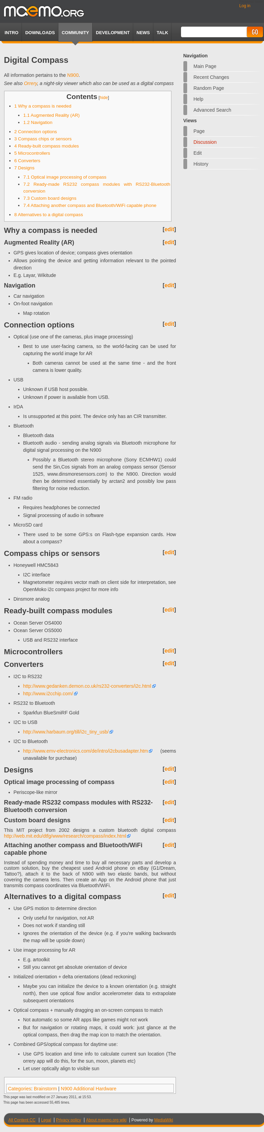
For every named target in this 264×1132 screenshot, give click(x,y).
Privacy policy (68, 1120)
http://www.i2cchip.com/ (48, 693)
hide (104, 97)
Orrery (30, 83)
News (143, 32)
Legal (46, 1120)
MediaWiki (163, 1120)
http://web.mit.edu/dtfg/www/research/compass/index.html (65, 836)
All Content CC (22, 1120)
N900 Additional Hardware (88, 1088)
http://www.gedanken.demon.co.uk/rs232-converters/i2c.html (87, 686)
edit (169, 229)
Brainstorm (45, 1088)
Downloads (40, 32)
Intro (11, 32)
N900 (73, 75)
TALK (162, 32)
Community (75, 32)
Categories (19, 1088)
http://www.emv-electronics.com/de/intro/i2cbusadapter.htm (85, 751)
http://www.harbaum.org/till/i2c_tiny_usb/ (66, 732)
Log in (245, 5)
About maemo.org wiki (106, 1120)
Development (113, 32)
